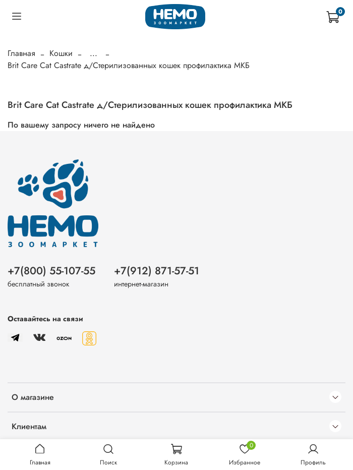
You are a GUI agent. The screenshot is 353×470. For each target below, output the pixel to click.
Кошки (61, 53)
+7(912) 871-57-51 (156, 270)
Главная (21, 53)
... (93, 53)
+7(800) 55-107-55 (51, 270)
